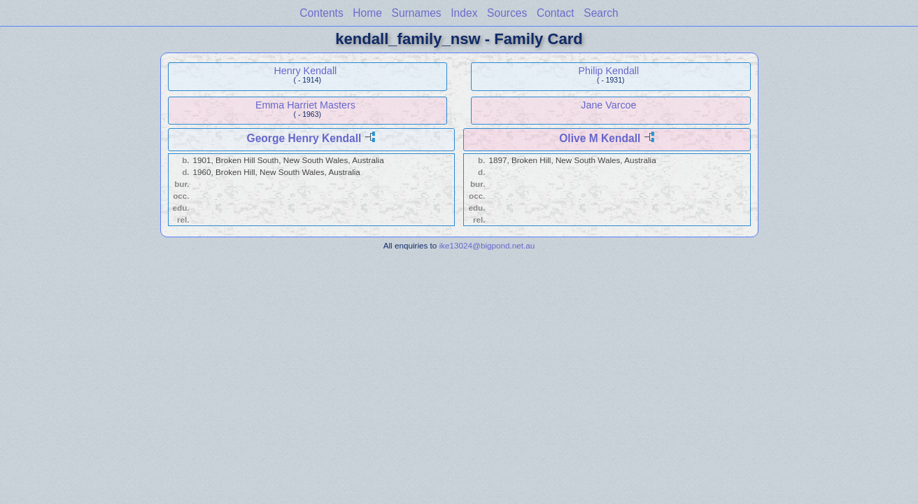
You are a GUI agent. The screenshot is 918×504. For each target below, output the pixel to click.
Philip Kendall (609, 70)
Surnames (417, 13)
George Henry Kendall (304, 138)
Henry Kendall (305, 70)
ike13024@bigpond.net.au (487, 245)
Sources (507, 13)
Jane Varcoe (608, 105)
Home (367, 13)
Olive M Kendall (599, 138)
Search (601, 13)
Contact (555, 13)
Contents (321, 13)
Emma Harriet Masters (305, 105)
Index (464, 13)
